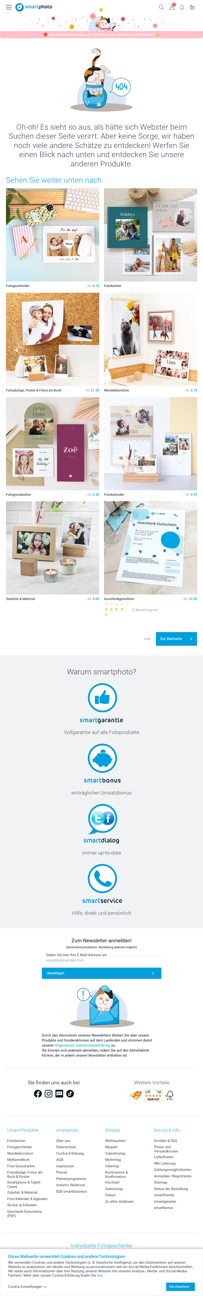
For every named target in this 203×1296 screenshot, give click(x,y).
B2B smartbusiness (71, 1191)
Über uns (63, 1141)
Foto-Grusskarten (21, 1166)
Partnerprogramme (71, 1179)
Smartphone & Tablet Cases (23, 1184)
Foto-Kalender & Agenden (27, 1199)
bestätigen (55, 973)
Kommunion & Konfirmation (116, 1174)
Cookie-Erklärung (70, 1153)
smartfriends (164, 1195)
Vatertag (112, 1166)
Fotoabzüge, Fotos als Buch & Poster (25, 1174)
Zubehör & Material (22, 1192)
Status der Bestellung (171, 1189)
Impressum (65, 1166)
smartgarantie (165, 1201)
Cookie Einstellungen (27, 1287)
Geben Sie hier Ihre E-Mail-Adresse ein (76, 955)
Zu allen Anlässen (119, 1201)
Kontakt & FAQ (165, 1141)
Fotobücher (16, 1141)
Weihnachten (115, 1141)
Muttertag (113, 1160)
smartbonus (163, 1208)
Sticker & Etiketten (22, 1205)
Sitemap (160, 1182)
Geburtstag (114, 1189)
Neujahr (111, 1147)
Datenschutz (66, 1147)
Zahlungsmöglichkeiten (172, 1170)
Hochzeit (112, 1182)
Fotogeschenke (19, 1147)
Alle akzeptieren (179, 1286)
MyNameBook (18, 1160)
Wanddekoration (20, 1153)
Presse (61, 1172)
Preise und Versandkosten (166, 1149)
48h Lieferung (165, 1163)
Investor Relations (70, 1185)
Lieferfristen (163, 1157)
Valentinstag (115, 1153)
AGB (59, 1160)
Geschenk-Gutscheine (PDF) (24, 1213)
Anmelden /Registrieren (173, 1176)
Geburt (110, 1195)
